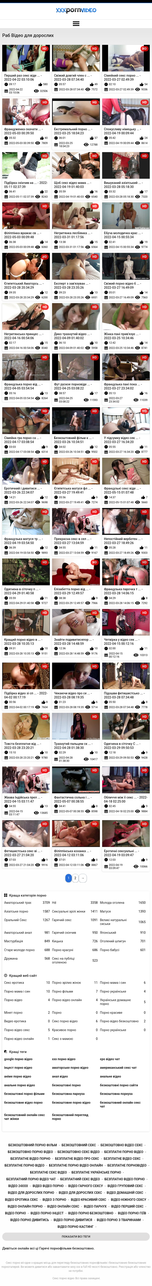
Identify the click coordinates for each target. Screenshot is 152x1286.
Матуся (122, 911)
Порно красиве (122, 1013)
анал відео (60, 1076)
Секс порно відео (75, 1021)
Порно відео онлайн (75, 1000)
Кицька (75, 941)
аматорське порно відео (70, 1067)
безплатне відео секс (122, 1158)
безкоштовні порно (66, 1085)
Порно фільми (75, 991)
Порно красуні (75, 950)
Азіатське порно (27, 911)
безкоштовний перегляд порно (70, 1117)
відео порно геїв (132, 1213)
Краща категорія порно (27, 895)
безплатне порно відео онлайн (76, 1165)
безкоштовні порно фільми (24, 1094)
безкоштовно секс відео (79, 1152)
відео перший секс (127, 1206)
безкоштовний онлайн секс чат (120, 1104)
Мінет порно (27, 1013)
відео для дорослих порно (31, 1192)
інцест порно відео (18, 1067)
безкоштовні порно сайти (119, 1085)
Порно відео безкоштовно (122, 1021)
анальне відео (110, 1076)
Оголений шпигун (122, 941)
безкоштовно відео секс (122, 1145)
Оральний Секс (27, 920)
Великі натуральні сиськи (122, 922)
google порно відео (18, 1059)
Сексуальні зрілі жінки (75, 911)
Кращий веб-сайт (23, 976)
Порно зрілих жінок (75, 983)
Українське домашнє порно (122, 1002)
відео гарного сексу (85, 1186)
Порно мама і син (122, 983)
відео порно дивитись (29, 1220)
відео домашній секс (125, 1192)
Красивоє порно (75, 1030)
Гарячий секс (75, 920)
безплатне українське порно (96, 1172)
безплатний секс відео (80, 1179)
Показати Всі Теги (76, 1236)
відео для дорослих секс (80, 1192)
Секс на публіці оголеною (75, 960)
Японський (122, 933)
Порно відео (27, 1000)
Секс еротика (27, 983)
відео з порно (54, 1199)
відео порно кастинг (76, 1227)
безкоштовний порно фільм (32, 1145)
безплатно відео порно (124, 1179)
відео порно (15, 1213)
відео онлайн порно (25, 1206)
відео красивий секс (88, 1199)
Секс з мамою (75, 1039)
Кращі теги (18, 1052)
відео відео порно (48, 1186)
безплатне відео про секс (77, 1158)
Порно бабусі (122, 950)
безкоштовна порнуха (116, 1094)
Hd (75, 903)
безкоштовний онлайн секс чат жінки (24, 1117)
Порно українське (122, 991)
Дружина (27, 959)
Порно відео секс (27, 1030)
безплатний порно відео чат (31, 1179)
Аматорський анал (27, 933)
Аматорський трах (27, 903)
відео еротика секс (21, 1199)
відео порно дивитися (73, 1220)
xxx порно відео (64, 1059)
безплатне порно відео (24, 1165)
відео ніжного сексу (128, 1199)
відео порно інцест (47, 1213)
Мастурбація (27, 941)
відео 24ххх (18, 1186)
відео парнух (95, 1206)
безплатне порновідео (127, 1165)
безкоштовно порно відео (30, 1152)
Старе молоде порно (27, 950)
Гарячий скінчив (75, 933)
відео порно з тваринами (119, 1220)
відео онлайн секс (63, 1206)
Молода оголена (122, 903)
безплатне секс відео (48, 1172)
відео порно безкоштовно (90, 1213)
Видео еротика (27, 1021)
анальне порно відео (19, 1085)
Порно (75, 1013)
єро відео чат (110, 1059)
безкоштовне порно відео (71, 1102)
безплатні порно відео (123, 1152)
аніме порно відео (17, 1076)
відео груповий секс (125, 1186)
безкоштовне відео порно (23, 1102)
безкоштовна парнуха (68, 1094)
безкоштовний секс (79, 1145)
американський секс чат (118, 1067)
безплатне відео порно (30, 1158)
